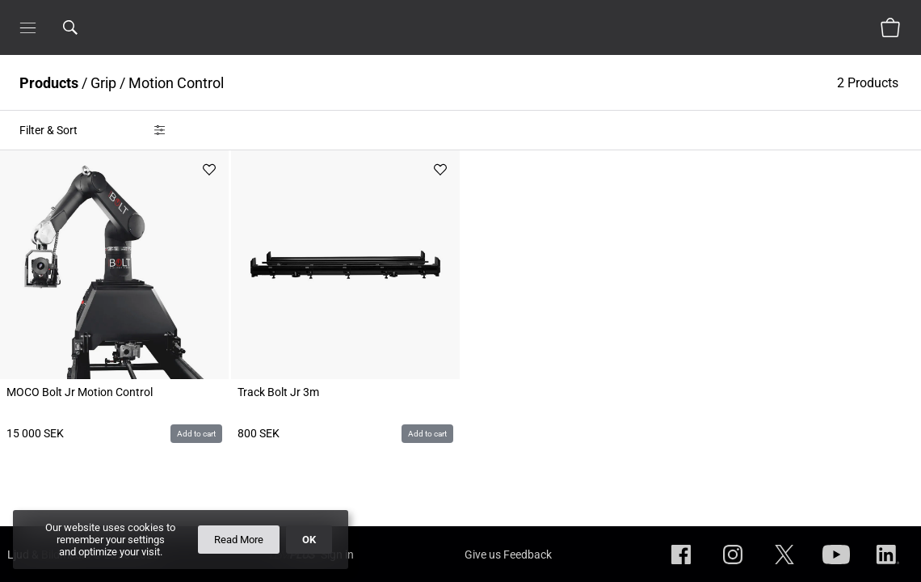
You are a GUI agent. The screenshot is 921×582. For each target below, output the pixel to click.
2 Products (869, 83)
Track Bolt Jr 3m (278, 392)
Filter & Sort (48, 130)
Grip (103, 82)
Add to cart (196, 433)
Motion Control (176, 82)
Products (48, 82)
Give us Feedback (508, 554)
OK (309, 540)
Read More (238, 540)
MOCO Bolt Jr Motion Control (79, 392)
